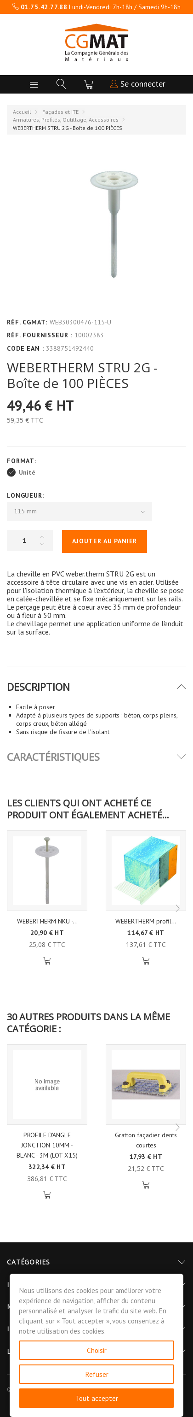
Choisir (97, 1350)
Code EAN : (25, 348)
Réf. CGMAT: (27, 322)
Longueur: (26, 495)
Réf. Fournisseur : (39, 335)
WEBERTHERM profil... (145, 921)
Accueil (22, 111)
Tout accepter (96, 1398)
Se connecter (137, 83)
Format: (23, 461)
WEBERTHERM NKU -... (47, 921)
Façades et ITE (60, 111)
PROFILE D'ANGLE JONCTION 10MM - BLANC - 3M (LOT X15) (47, 1145)
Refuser (96, 1374)
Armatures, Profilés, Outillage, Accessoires (66, 119)
